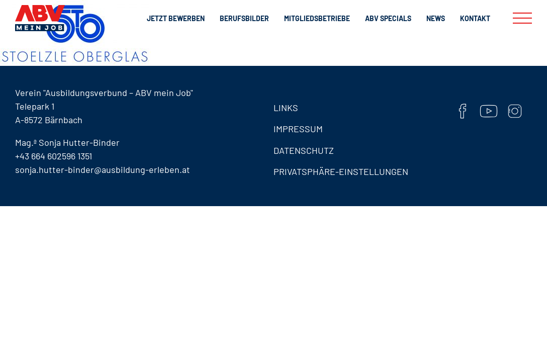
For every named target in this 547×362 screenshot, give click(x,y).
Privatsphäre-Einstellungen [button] (341, 171)
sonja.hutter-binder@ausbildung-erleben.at (102, 169)
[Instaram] (515, 112)
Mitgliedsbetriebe (317, 18)
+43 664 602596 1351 (53, 155)
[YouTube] (489, 112)
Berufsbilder (244, 18)
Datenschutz (304, 150)
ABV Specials (388, 18)
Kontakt (475, 18)
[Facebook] (462, 112)
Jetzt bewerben (176, 18)
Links (286, 107)
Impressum (298, 128)
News (435, 18)
